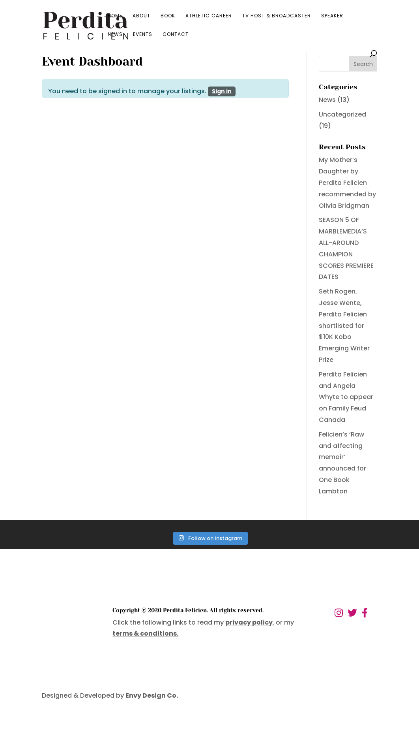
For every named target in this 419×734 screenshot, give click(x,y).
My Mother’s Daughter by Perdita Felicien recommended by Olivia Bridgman (347, 182)
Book (168, 16)
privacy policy (249, 622)
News (115, 35)
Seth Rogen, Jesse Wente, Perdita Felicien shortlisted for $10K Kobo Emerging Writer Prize (344, 325)
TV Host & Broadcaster (276, 16)
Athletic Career (208, 16)
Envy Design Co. (151, 695)
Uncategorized (342, 114)
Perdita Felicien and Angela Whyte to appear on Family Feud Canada (346, 397)
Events (142, 35)
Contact (176, 35)
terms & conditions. (145, 633)
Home (115, 16)
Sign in (222, 91)
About (141, 16)
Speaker (332, 16)
